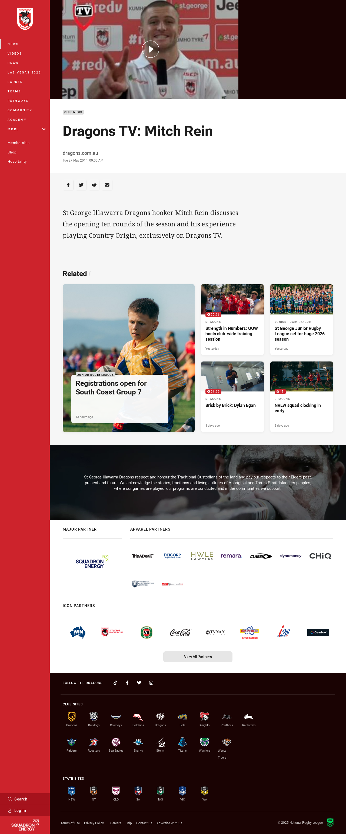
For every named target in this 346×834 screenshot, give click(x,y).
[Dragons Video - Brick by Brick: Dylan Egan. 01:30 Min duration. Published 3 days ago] (232, 396)
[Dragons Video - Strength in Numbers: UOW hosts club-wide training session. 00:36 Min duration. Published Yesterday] (232, 319)
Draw (13, 63)
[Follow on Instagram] (151, 683)
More (26, 129)
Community (20, 110)
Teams (14, 91)
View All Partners (198, 656)
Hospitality (17, 161)
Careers (115, 823)
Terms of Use (70, 823)
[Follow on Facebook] (127, 683)
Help (128, 823)
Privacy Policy (94, 823)
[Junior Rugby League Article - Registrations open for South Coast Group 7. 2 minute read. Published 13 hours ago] (129, 358)
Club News (73, 112)
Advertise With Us (169, 823)
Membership (19, 142)
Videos (15, 53)
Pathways (18, 101)
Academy (17, 120)
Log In (17, 810)
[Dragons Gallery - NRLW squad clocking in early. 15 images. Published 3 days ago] (301, 396)
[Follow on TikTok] (115, 683)
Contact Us (144, 823)
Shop (12, 152)
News (13, 44)
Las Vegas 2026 (24, 72)
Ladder (15, 82)
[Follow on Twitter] (139, 683)
